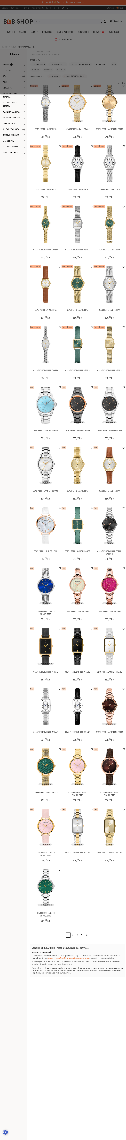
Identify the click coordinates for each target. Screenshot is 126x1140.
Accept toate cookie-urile (28, 28)
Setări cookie (69, 28)
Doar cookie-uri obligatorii (49, 28)
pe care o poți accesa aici (40, 11)
